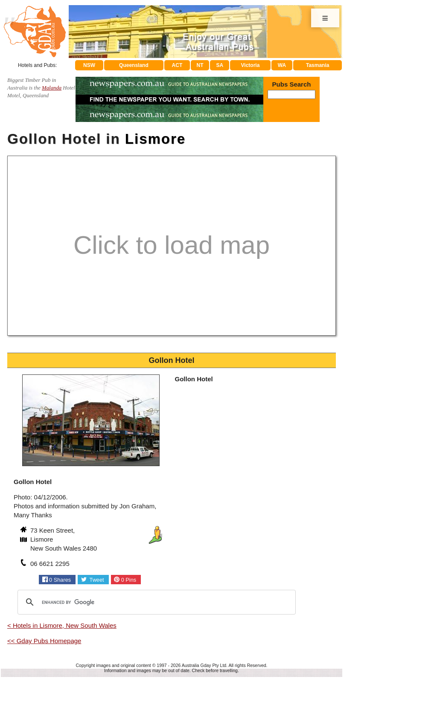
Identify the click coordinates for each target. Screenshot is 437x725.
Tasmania (317, 65)
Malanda (51, 88)
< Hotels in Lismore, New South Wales (62, 625)
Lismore (155, 139)
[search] (155, 602)
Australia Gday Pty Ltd (204, 665)
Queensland (134, 65)
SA (220, 65)
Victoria (250, 65)
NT (199, 65)
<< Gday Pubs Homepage (44, 640)
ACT (177, 65)
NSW (89, 65)
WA (282, 65)
